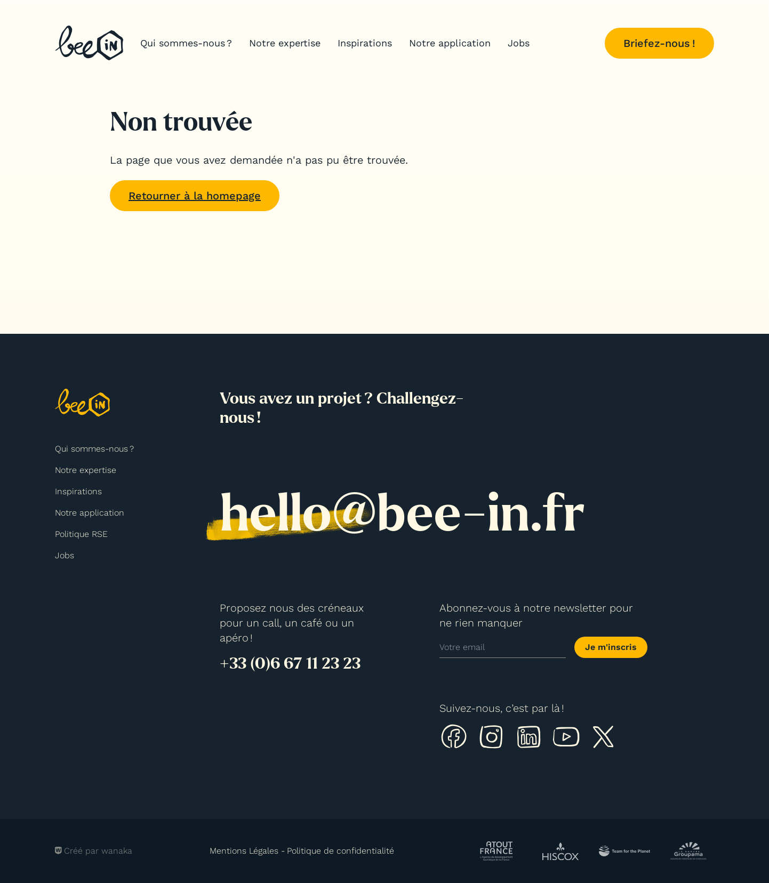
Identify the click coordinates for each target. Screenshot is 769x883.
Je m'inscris (611, 647)
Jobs (519, 43)
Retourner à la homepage (195, 195)
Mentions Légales (244, 851)
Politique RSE (81, 534)
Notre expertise (285, 43)
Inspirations (365, 43)
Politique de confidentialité (340, 851)
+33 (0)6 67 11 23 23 (290, 663)
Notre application (450, 43)
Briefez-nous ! (659, 43)
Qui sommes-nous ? (186, 43)
